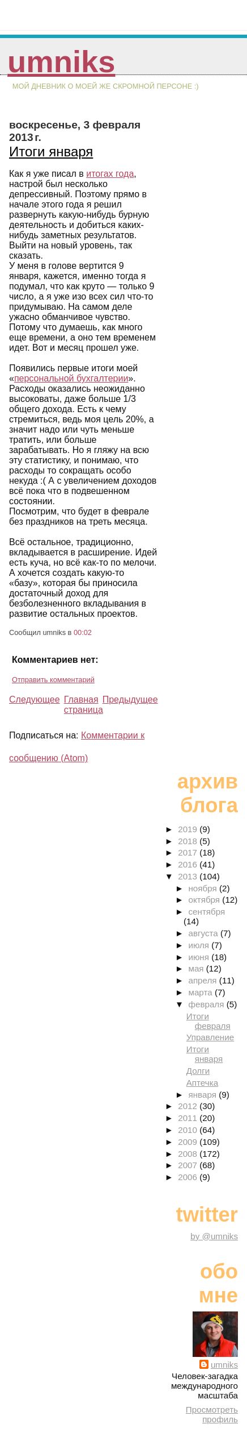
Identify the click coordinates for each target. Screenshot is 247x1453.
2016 (188, 864)
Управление (210, 1037)
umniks (61, 61)
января (203, 1094)
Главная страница (83, 705)
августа (204, 933)
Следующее (34, 699)
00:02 (83, 632)
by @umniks (214, 1236)
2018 (188, 841)
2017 (188, 852)
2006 (188, 1177)
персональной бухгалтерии (71, 378)
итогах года (110, 173)
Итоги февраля (208, 1021)
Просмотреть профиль (212, 1414)
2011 (188, 1118)
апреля (203, 980)
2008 (188, 1154)
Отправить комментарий (53, 679)
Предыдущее (130, 699)
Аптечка (202, 1082)
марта (201, 992)
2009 (188, 1142)
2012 (188, 1106)
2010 (188, 1130)
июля (199, 945)
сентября (206, 911)
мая (197, 968)
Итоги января (51, 151)
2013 (188, 876)
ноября (203, 888)
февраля (207, 1004)
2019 (188, 829)
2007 (188, 1165)
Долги (198, 1071)
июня (199, 957)
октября (205, 899)
